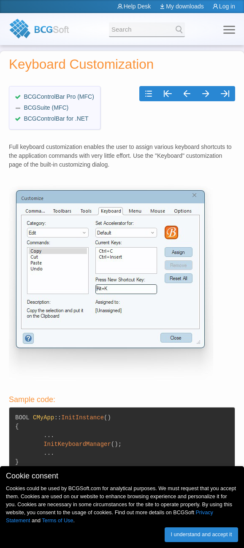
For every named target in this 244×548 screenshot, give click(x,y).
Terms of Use (57, 521)
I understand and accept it (201, 534)
